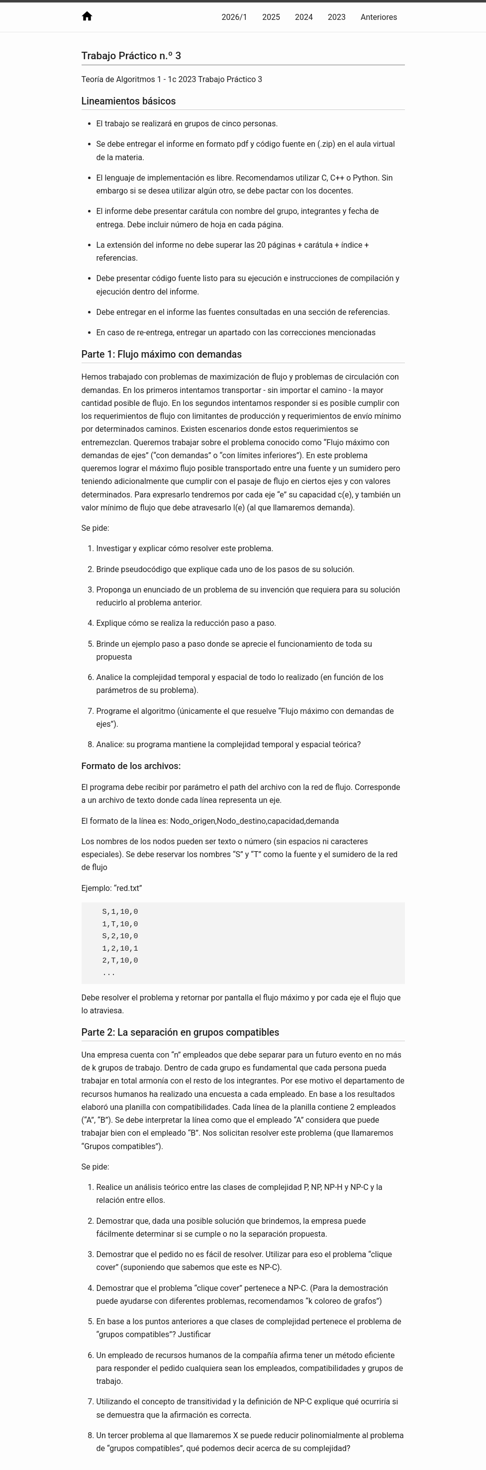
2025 (271, 17)
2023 (337, 17)
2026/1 (235, 17)
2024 (304, 17)
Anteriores (379, 17)
